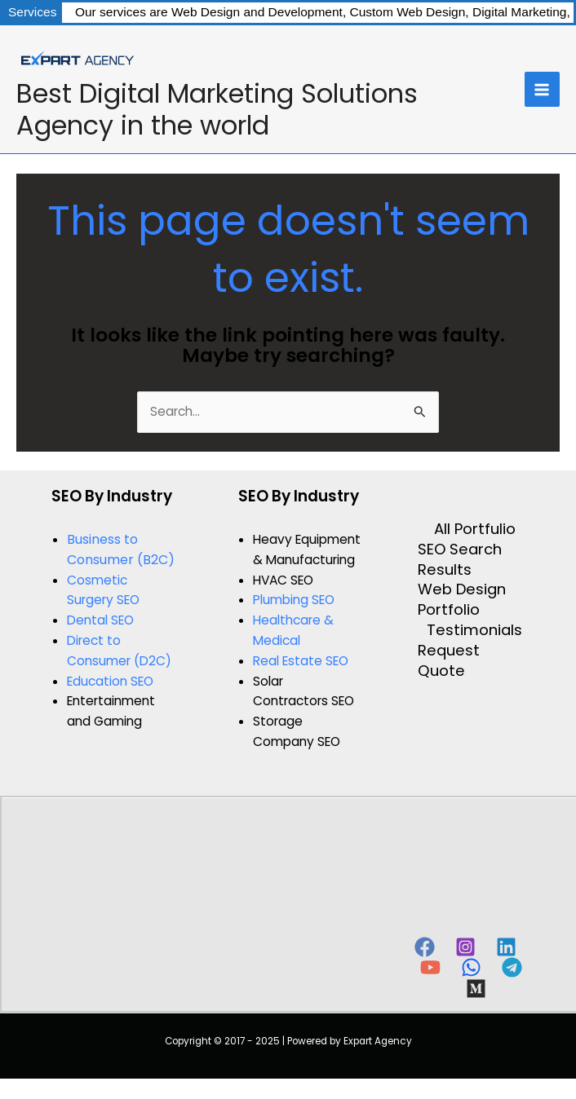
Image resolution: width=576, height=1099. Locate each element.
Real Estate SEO (300, 660)
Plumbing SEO (294, 599)
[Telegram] (512, 967)
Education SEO (110, 681)
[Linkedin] (506, 947)
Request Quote (449, 661)
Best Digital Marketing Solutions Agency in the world (217, 109)
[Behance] (476, 988)
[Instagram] (465, 947)
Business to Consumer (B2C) (121, 549)
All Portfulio (475, 529)
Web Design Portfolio (462, 600)
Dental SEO (100, 620)
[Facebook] (424, 947)
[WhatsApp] (471, 967)
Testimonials (474, 630)
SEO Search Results (460, 560)
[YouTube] (430, 967)
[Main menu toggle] (542, 89)
